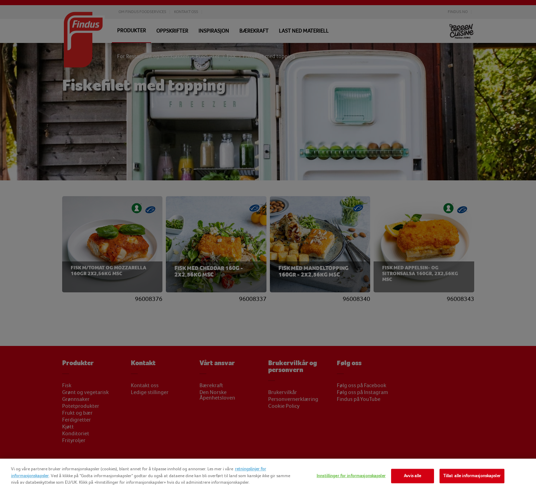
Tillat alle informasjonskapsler (472, 475)
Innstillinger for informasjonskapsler (351, 475)
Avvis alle (412, 475)
